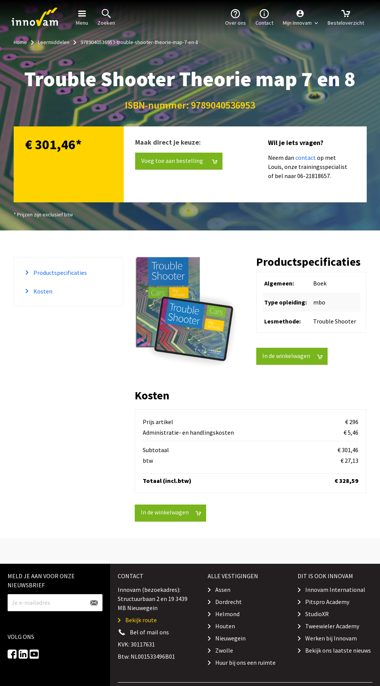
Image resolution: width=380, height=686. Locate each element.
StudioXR (317, 614)
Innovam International (335, 589)
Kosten (42, 291)
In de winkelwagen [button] (292, 356)
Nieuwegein (230, 638)
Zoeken (106, 16)
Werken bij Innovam (331, 638)
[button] (300, 17)
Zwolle (224, 650)
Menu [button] (82, 16)
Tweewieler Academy (332, 626)
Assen (222, 589)
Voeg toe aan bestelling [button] (179, 161)
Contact (264, 16)
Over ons (235, 16)
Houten (225, 626)
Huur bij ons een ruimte (245, 662)
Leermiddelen (53, 42)
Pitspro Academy (327, 602)
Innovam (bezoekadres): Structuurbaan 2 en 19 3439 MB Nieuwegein (153, 599)
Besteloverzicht (346, 16)
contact (305, 157)
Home (20, 42)
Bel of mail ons (149, 632)
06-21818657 (313, 176)
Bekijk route (141, 620)
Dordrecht (228, 602)
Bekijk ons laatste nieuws (338, 650)
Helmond (227, 614)
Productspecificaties (59, 272)
